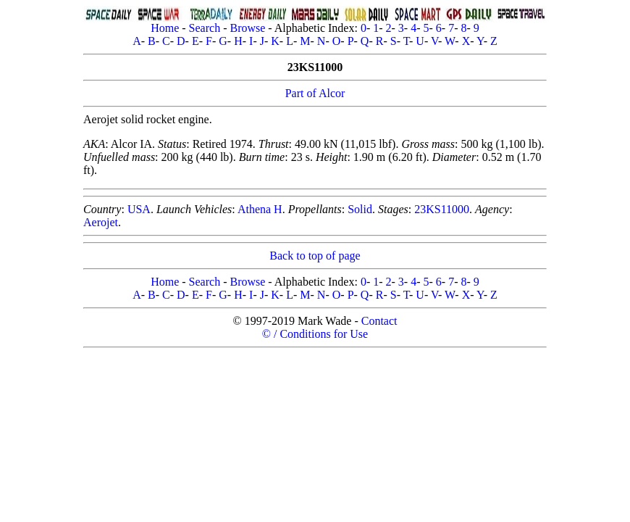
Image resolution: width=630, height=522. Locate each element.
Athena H (260, 209)
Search (205, 28)
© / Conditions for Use (315, 334)
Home (165, 28)
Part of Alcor (315, 93)
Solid (360, 209)
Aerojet (100, 222)
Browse (247, 28)
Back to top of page (314, 255)
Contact (379, 321)
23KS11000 (441, 209)
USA (139, 209)
